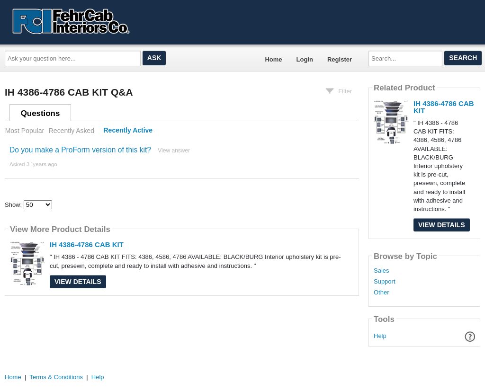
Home (273, 59)
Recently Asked (71, 130)
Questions (40, 113)
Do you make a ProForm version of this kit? (80, 150)
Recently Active (128, 130)
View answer (174, 150)
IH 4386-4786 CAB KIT (87, 244)
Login (304, 59)
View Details (77, 281)
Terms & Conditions (56, 377)
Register (339, 59)
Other (381, 292)
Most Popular (24, 130)
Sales (381, 270)
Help (380, 335)
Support (384, 281)
